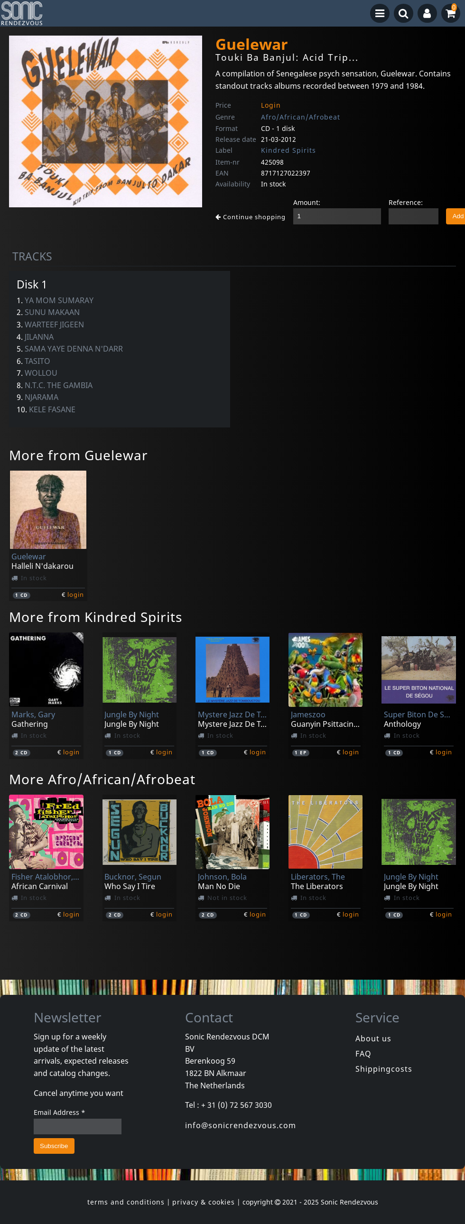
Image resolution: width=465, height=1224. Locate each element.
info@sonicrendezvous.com (240, 1125)
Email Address (59, 1112)
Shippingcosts (383, 1069)
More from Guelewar (78, 455)
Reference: (406, 202)
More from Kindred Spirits (95, 617)
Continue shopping (250, 217)
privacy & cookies (203, 1201)
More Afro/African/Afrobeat (102, 779)
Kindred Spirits (288, 150)
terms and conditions (126, 1201)
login (75, 594)
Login (271, 105)
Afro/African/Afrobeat (300, 116)
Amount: (306, 202)
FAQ (363, 1053)
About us (373, 1038)
